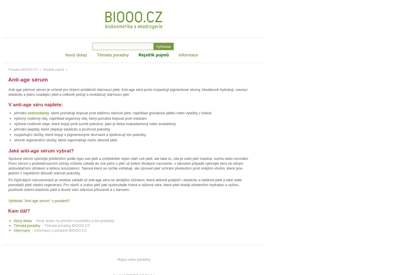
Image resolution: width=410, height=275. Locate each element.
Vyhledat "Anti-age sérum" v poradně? (39, 201)
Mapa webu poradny (133, 259)
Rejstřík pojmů (153, 54)
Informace (188, 54)
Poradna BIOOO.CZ (23, 69)
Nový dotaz (76, 54)
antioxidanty (38, 113)
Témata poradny (113, 54)
